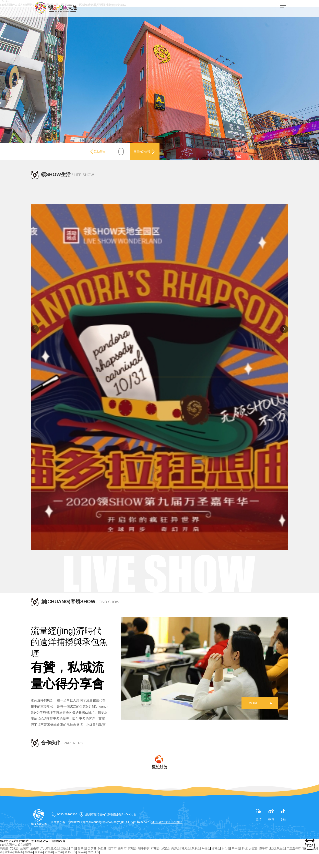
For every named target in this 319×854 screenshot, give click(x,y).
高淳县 (175, 848)
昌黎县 (82, 848)
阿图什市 (93, 852)
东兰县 (280, 848)
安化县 (14, 848)
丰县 (73, 848)
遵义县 (54, 848)
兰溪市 (24, 848)
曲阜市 (122, 848)
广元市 (44, 848)
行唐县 (155, 848)
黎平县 (236, 848)
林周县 (185, 848)
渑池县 (4, 848)
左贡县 (59, 852)
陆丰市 (112, 848)
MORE (253, 703)
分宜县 (253, 848)
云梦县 (92, 848)
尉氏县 (226, 848)
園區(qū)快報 (142, 151)
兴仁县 (102, 848)
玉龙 (272, 848)
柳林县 (216, 848)
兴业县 (8, 852)
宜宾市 (18, 852)
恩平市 (263, 848)
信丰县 (82, 852)
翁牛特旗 (144, 848)
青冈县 (39, 852)
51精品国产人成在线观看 (16, 844)
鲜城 (245, 848)
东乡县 (195, 848)
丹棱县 (29, 852)
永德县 (206, 848)
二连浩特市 (293, 848)
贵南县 (49, 852)
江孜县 (64, 848)
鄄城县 (132, 848)
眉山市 (34, 848)
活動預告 (93, 151)
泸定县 (165, 848)
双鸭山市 (70, 852)
